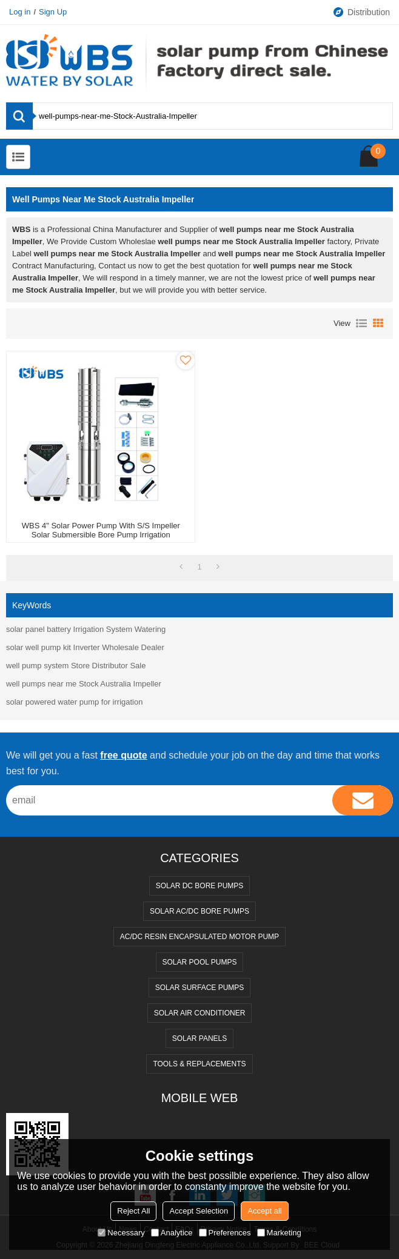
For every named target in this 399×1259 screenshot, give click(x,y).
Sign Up (53, 11)
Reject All (133, 1210)
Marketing (279, 1232)
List (361, 323)
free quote (123, 755)
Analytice (172, 1232)
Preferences (225, 1232)
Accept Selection (198, 1210)
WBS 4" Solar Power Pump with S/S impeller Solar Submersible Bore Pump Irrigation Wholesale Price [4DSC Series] (101, 534)
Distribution (361, 12)
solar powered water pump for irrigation (74, 701)
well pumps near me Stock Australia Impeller (83, 683)
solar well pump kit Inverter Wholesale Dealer (85, 647)
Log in (19, 11)
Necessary (121, 1232)
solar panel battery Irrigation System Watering (86, 629)
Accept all (264, 1210)
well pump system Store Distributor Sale (76, 665)
